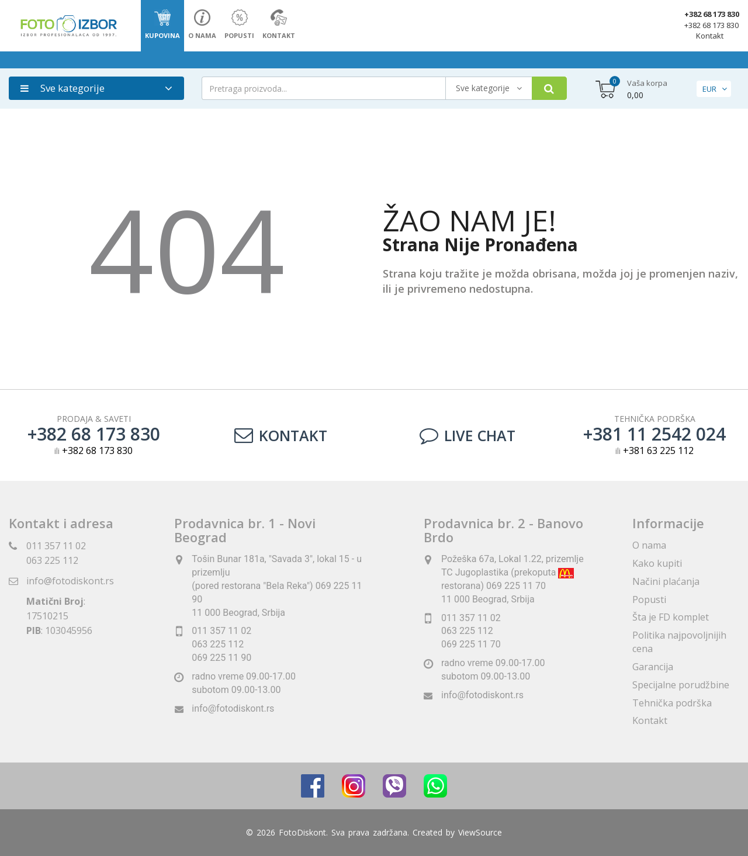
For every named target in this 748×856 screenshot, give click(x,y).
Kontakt (709, 35)
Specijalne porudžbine (680, 684)
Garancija (652, 666)
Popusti (649, 599)
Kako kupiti (657, 563)
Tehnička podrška (672, 702)
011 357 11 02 (56, 545)
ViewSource (480, 832)
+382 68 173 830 (711, 14)
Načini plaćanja (665, 581)
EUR (709, 89)
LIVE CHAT (467, 435)
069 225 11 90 (221, 657)
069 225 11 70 (471, 644)
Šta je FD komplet (670, 617)
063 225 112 (52, 560)
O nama (649, 545)
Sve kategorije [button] (62, 88)
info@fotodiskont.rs (70, 580)
